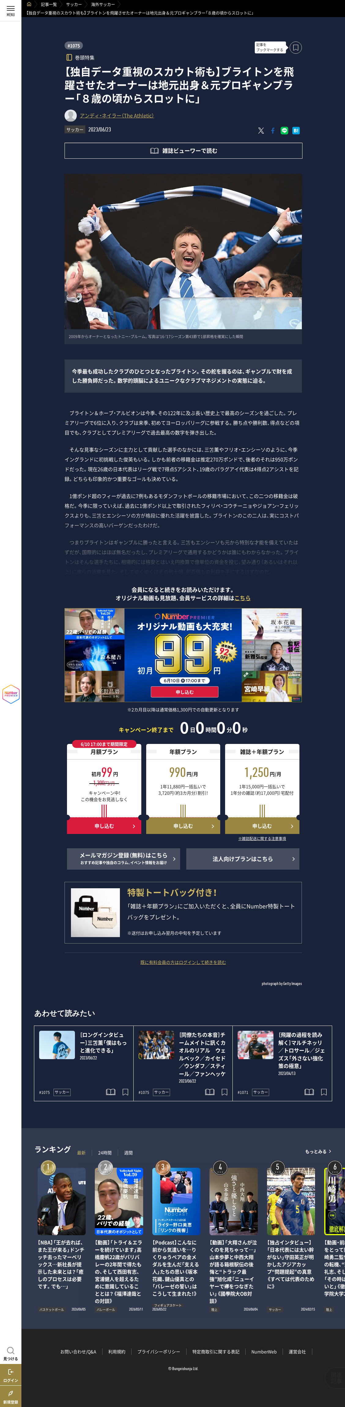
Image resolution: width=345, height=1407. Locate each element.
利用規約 (116, 1351)
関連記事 (336, 1378)
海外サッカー (103, 4)
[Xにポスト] (261, 130)
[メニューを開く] (10, 10)
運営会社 (297, 1351)
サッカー (74, 4)
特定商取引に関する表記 (215, 1351)
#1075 (74, 45)
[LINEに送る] (284, 130)
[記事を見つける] (10, 1353)
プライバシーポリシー (158, 1351)
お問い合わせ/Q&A (78, 1351)
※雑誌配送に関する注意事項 (262, 838)
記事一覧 (49, 4)
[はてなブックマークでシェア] (296, 130)
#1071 (243, 1092)
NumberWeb (264, 1351)
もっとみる (316, 1151)
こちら (242, 598)
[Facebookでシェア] (272, 130)
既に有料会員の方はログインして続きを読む (183, 962)
